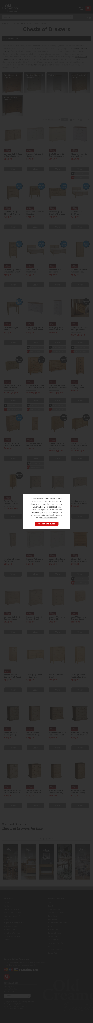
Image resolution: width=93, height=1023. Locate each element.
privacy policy (41, 512)
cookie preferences (48, 518)
